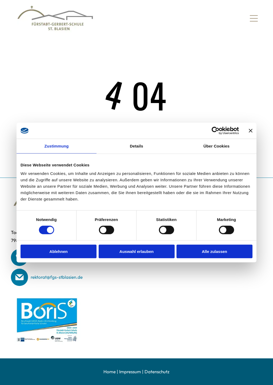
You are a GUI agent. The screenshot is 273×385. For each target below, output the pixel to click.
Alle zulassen (214, 251)
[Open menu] (254, 18)
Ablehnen (58, 251)
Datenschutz (157, 371)
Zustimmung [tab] (57, 146)
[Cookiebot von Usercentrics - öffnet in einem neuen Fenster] (215, 131)
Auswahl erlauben (136, 251)
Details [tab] (136, 146)
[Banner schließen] (250, 131)
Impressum (130, 371)
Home (109, 371)
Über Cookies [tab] (216, 146)
